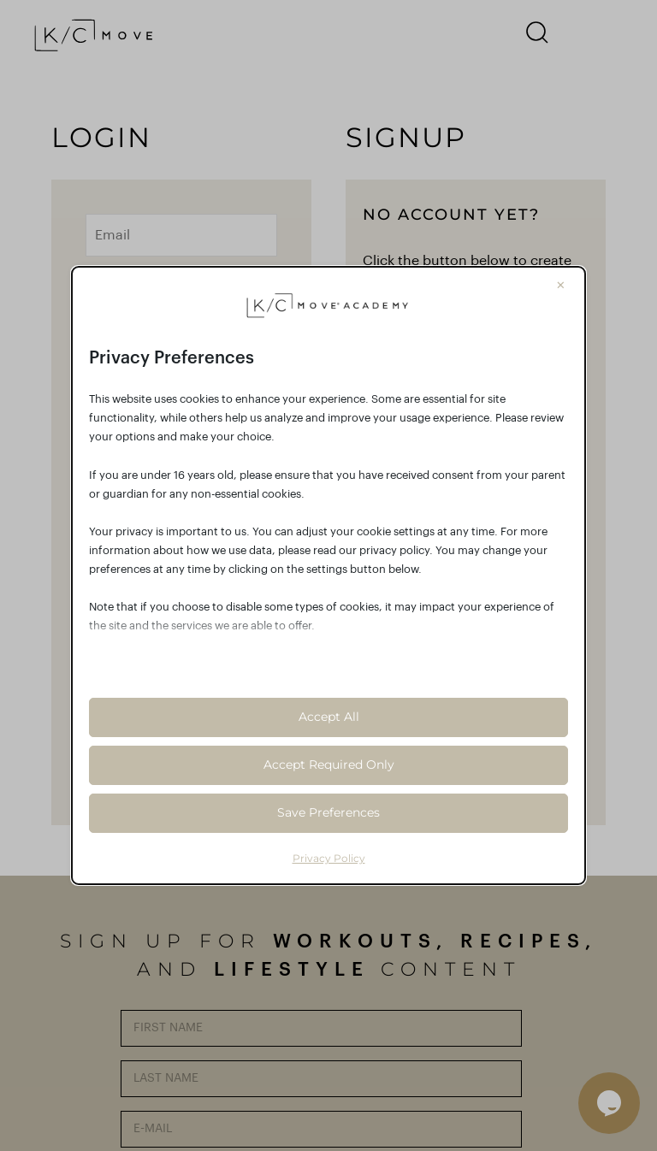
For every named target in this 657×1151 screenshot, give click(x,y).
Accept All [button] (329, 716)
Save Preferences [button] (328, 812)
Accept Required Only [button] (328, 764)
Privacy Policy (329, 858)
